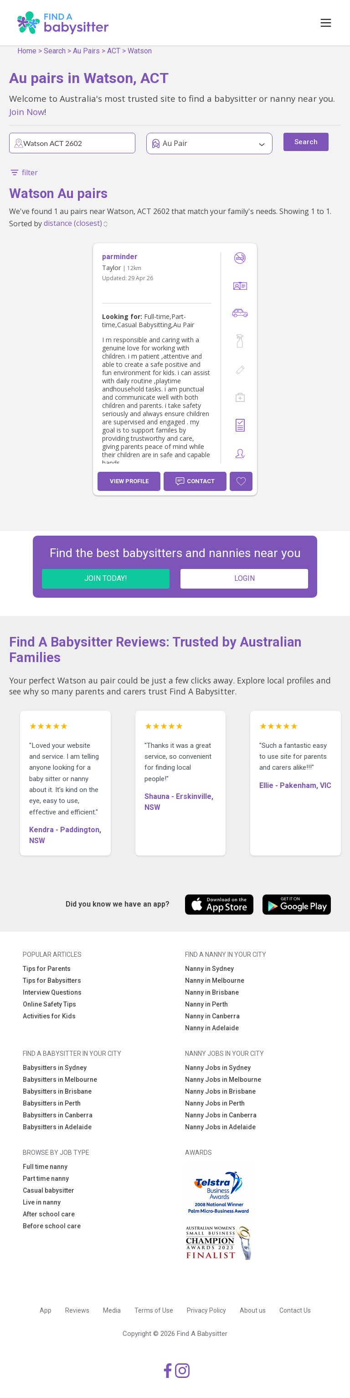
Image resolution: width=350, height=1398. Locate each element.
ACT (113, 51)
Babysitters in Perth (52, 1103)
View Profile (129, 481)
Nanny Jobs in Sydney (218, 1067)
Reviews (77, 1310)
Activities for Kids (49, 1016)
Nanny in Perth (206, 1004)
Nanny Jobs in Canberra (221, 1115)
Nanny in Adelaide (212, 1028)
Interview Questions (52, 992)
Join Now (26, 111)
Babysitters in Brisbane (57, 1091)
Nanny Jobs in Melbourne (223, 1079)
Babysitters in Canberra (58, 1115)
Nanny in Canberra (212, 1016)
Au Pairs (86, 51)
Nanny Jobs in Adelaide (220, 1127)
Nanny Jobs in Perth (215, 1103)
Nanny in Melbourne (214, 980)
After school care (49, 1214)
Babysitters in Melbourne (60, 1079)
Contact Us (295, 1310)
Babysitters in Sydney (55, 1067)
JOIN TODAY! (105, 578)
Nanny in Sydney (209, 968)
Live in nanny (42, 1202)
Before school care (52, 1226)
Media (112, 1310)
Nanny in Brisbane (212, 992)
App (45, 1310)
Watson (140, 51)
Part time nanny (46, 1178)
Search (55, 51)
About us (253, 1310)
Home (26, 51)
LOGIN (244, 578)
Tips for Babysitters (52, 980)
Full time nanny (45, 1166)
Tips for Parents (47, 968)
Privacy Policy (206, 1310)
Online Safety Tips (49, 1004)
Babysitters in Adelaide (57, 1127)
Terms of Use (153, 1310)
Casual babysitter (48, 1190)
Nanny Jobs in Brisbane (220, 1091)
